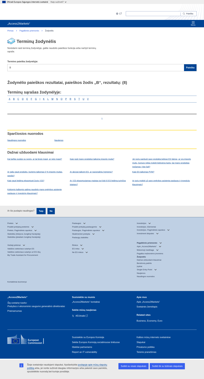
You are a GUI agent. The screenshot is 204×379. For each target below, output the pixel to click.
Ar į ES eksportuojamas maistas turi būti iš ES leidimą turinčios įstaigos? (98, 183)
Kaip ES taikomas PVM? (143, 172)
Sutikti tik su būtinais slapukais (167, 366)
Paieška (190, 67)
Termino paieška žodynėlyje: (22, 61)
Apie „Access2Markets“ (148, 302)
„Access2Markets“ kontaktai (86, 302)
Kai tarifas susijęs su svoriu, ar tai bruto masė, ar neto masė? (34, 159)
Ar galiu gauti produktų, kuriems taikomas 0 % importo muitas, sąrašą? (35, 174)
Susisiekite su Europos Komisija (88, 337)
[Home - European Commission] (27, 339)
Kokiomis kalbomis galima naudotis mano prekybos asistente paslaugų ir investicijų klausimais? (34, 191)
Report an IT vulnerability (84, 352)
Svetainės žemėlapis (147, 307)
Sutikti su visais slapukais (133, 366)
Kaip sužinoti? (58, 2)
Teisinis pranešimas (146, 352)
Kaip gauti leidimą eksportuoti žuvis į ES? (25, 181)
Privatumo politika (145, 347)
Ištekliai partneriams (82, 347)
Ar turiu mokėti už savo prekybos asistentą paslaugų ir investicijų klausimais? (161, 183)
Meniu (193, 23)
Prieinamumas (14, 311)
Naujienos (58, 140)
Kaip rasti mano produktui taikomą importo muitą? (92, 159)
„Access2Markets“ (17, 297)
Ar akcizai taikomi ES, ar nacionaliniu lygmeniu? (91, 172)
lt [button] (119, 13)
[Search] (189, 13)
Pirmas (10, 31)
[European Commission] (25, 11)
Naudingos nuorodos (16, 140)
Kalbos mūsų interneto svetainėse (154, 337)
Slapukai (141, 342)
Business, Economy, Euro (149, 321)
